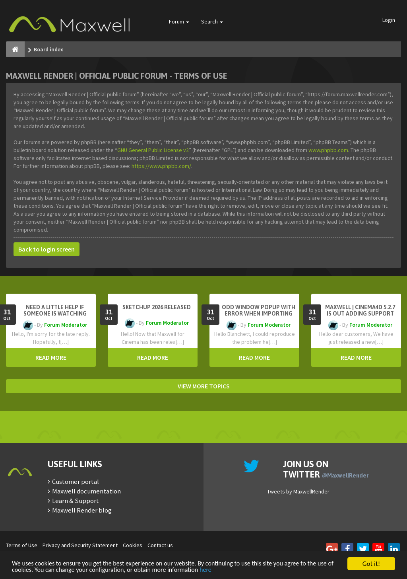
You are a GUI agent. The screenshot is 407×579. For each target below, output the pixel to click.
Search (212, 21)
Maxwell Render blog (82, 510)
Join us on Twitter (325, 469)
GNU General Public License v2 (153, 150)
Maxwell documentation (86, 491)
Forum (179, 21)
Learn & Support (75, 500)
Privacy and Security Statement (80, 545)
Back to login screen (46, 249)
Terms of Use (21, 545)
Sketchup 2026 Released (156, 307)
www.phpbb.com (328, 150)
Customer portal (75, 481)
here (234, 570)
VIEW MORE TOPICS (204, 386)
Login (388, 19)
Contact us (160, 545)
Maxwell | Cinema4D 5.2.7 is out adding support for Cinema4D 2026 (360, 313)
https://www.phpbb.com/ (161, 166)
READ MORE (50, 357)
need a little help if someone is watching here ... (55, 313)
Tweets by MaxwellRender (298, 491)
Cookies (132, 545)
